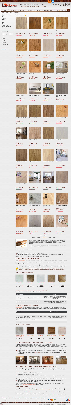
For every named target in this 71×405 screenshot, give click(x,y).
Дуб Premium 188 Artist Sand (61, 205)
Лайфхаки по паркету (6, 398)
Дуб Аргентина (32, 227)
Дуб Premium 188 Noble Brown (21, 227)
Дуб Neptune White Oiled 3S (48, 139)
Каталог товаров (18, 398)
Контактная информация (39, 400)
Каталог (7, 12)
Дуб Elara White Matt (60, 161)
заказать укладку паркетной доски (29, 384)
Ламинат (30, 10)
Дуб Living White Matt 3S (20, 73)
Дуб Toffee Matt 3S (19, 139)
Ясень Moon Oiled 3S (47, 117)
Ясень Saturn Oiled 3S (60, 73)
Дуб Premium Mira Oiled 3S (34, 161)
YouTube (69, 400)
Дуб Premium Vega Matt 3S (48, 161)
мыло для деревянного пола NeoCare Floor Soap (41, 389)
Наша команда (27, 400)
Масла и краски (60, 10)
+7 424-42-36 (61, 5)
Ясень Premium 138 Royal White (47, 206)
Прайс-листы (5, 400)
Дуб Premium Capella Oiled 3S (21, 161)
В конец (53, 237)
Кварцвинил (13, 10)
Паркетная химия (48, 10)
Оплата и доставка (28, 398)
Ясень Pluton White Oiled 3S (21, 117)
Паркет (4, 10)
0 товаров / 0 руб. (66, 0)
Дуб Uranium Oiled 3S (20, 95)
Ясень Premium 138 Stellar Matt (61, 96)
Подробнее (19, 35)
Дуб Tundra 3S (18, 51)
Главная (3, 12)
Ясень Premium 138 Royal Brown (20, 206)
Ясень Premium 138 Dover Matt (35, 183)
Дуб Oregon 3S (45, 73)
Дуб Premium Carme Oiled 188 (61, 183)
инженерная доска (22, 260)
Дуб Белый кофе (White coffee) (62, 227)
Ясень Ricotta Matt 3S (47, 51)
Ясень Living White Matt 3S (21, 30)
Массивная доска (19, 307)
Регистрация (15, 0)
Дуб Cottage (58, 30)
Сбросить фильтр (4, 48)
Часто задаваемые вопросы (40, 398)
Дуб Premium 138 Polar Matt (61, 117)
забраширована (37, 352)
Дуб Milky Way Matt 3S (60, 139)
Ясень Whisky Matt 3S (33, 30)
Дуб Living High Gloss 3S (60, 51)
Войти (11, 0)
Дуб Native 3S (31, 73)
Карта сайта (17, 400)
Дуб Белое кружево (46, 227)
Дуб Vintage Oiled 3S (33, 51)
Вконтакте (67, 400)
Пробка (22, 10)
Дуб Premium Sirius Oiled (47, 183)
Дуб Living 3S (45, 30)
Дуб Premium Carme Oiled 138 (21, 183)
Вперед (49, 237)
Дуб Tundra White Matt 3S (34, 95)
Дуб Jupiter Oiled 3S (46, 95)
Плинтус (38, 10)
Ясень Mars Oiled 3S (33, 117)
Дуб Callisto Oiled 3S (33, 139)
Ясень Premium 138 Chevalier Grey (34, 206)
